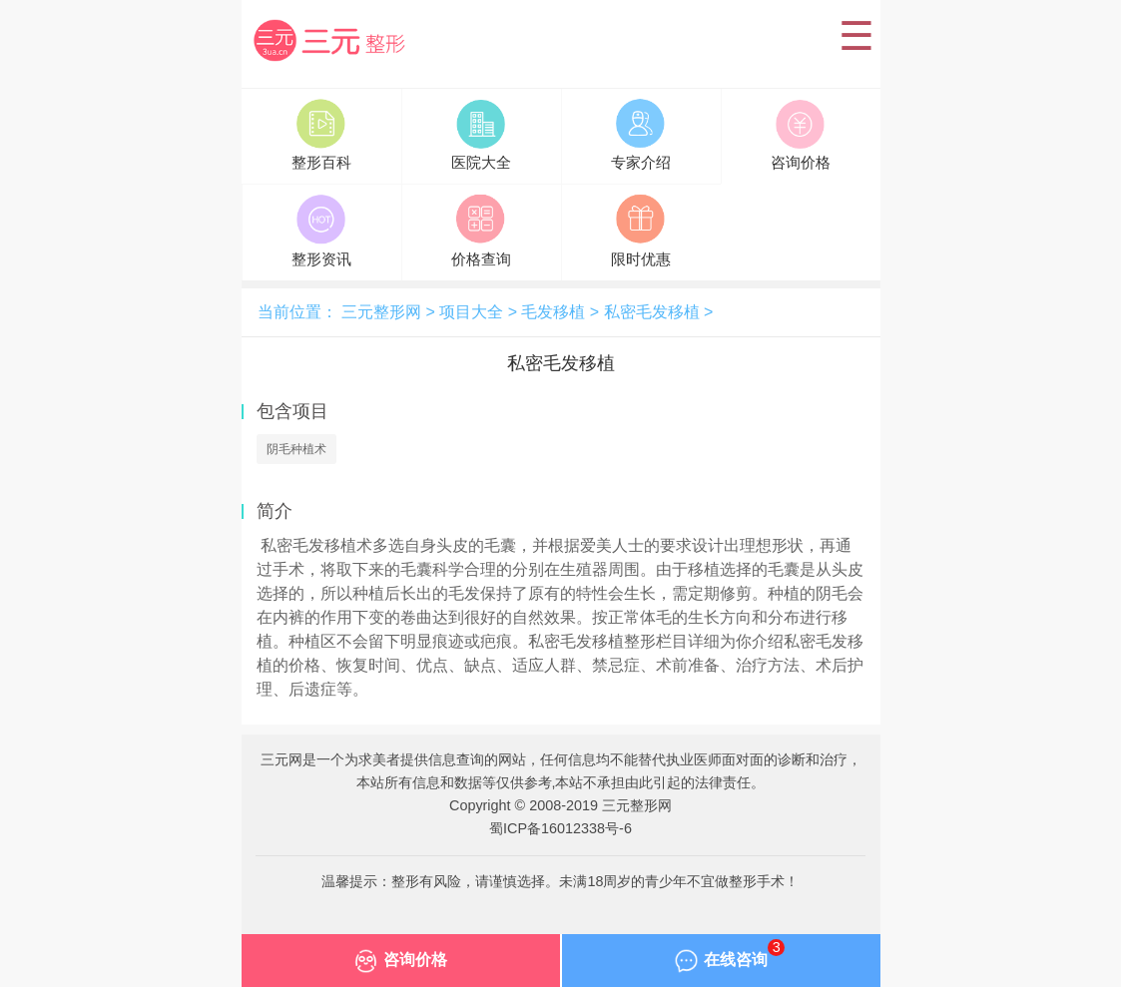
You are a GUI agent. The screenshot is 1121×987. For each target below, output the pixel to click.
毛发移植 (553, 311)
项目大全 (471, 311)
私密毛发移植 (652, 311)
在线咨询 (730, 960)
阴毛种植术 (296, 449)
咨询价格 (400, 964)
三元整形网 (337, 43)
